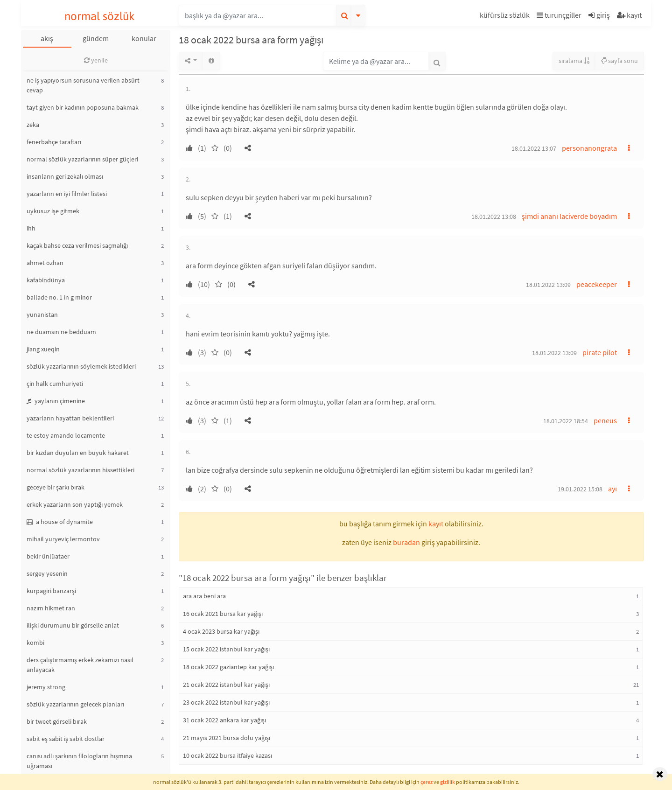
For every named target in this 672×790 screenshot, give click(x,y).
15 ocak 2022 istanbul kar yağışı (226, 649)
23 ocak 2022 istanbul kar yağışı (226, 702)
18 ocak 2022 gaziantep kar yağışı (228, 667)
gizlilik (447, 781)
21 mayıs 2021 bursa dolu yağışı (226, 738)
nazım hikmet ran (51, 608)
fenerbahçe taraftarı (54, 142)
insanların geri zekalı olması (65, 176)
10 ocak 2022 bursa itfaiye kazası (227, 755)
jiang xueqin (43, 349)
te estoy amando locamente (66, 435)
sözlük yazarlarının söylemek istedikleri (81, 366)
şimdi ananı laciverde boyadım (569, 216)
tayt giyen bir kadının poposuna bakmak (83, 107)
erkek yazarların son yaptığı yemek (75, 504)
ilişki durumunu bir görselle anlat (73, 625)
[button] (506, 16)
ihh (31, 228)
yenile (96, 60)
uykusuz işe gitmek (53, 211)
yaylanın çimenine (56, 401)
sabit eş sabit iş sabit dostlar (66, 738)
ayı (612, 488)
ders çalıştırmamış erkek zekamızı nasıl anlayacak (80, 665)
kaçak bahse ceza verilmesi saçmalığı (77, 245)
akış (47, 38)
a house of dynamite (60, 521)
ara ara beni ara (204, 596)
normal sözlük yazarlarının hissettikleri (80, 470)
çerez (426, 781)
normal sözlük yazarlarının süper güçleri (82, 159)
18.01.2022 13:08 (493, 216)
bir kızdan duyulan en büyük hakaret (78, 452)
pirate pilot (599, 352)
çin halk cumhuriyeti (55, 383)
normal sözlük (99, 16)
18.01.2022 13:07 (533, 148)
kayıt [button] (435, 523)
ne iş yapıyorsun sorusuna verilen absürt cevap (83, 85)
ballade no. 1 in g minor (59, 297)
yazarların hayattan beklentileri (70, 418)
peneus (605, 420)
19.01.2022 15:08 (580, 489)
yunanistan (42, 314)
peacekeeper (596, 284)
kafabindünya (46, 280)
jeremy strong (46, 687)
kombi (35, 642)
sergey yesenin (47, 573)
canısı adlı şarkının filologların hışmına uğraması (79, 761)
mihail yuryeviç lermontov (63, 539)
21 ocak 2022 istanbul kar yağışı (226, 684)
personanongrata (589, 148)
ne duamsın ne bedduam (61, 332)
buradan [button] (406, 542)
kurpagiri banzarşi (51, 591)
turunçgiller (559, 15)
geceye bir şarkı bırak (55, 487)
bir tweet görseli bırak (57, 721)
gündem (96, 38)
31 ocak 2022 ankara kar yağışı (224, 720)
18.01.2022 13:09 (548, 284)
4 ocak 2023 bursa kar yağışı (221, 631)
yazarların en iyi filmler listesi (67, 193)
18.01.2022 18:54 (565, 421)
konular (144, 38)
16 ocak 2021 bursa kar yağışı (223, 613)
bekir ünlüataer (48, 556)
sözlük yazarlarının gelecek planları (75, 704)
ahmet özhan (45, 263)
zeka (33, 124)
